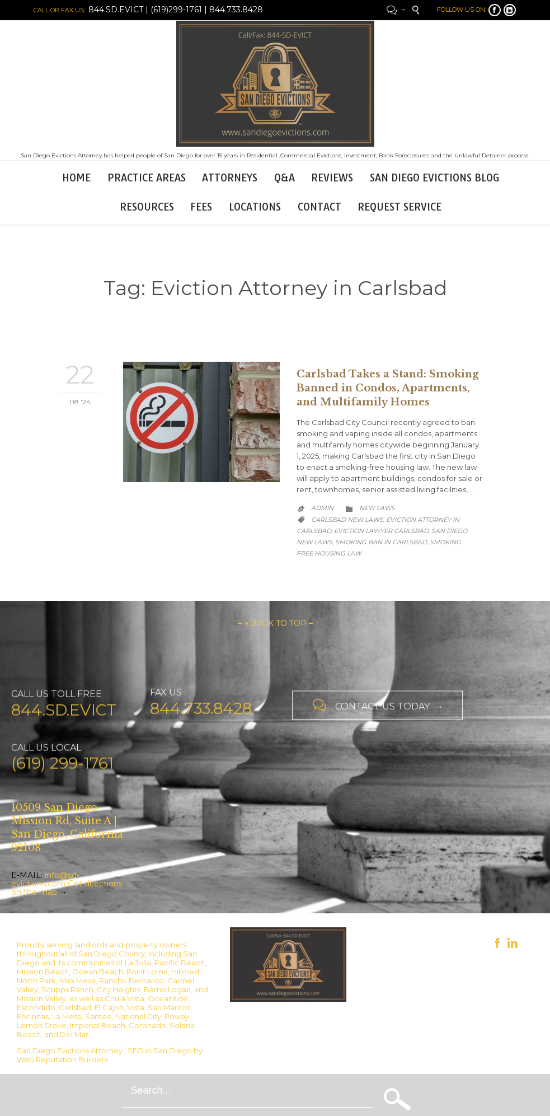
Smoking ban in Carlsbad (381, 542)
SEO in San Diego (160, 1050)
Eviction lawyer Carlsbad (381, 531)
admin (322, 508)
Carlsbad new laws (347, 520)
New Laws (377, 508)
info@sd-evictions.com (45, 879)
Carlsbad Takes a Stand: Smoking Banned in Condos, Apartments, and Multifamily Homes (388, 388)
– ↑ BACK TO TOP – (275, 623)
